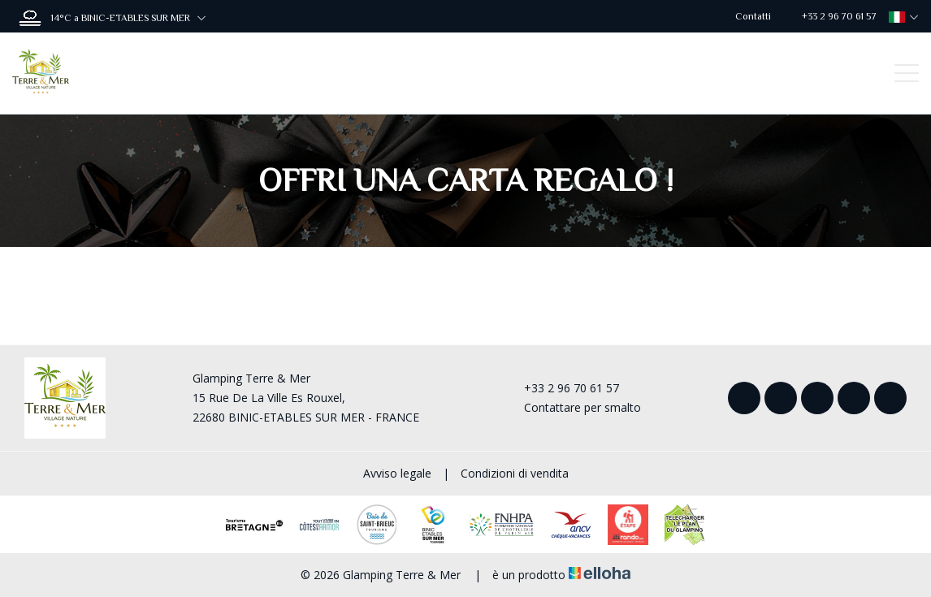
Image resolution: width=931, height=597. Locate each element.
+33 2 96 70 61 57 (562, 388)
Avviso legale (397, 473)
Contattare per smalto (573, 407)
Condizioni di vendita (515, 473)
